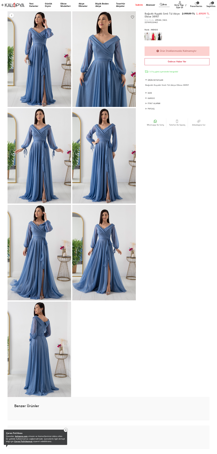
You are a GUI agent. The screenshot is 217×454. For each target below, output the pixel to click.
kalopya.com (21, 436)
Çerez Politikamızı (23, 441)
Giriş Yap (179, 5)
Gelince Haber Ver (177, 61)
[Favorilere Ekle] (132, 17)
